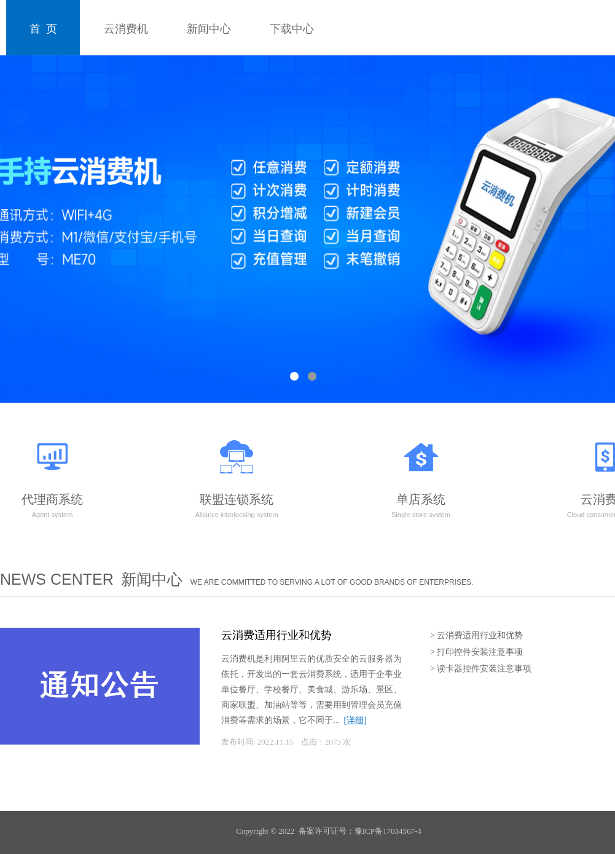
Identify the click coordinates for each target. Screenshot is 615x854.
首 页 (43, 29)
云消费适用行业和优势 (276, 635)
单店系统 (421, 474)
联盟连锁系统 (236, 474)
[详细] (355, 720)
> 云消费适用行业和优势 (476, 635)
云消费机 (126, 29)
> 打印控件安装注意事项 (476, 652)
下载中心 (292, 29)
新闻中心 (209, 29)
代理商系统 (52, 474)
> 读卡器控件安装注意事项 (480, 668)
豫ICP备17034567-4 (388, 831)
